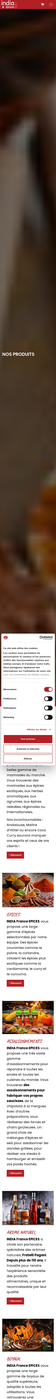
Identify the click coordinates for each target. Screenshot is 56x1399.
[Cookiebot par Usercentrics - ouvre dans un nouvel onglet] (40, 638)
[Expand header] (51, 4)
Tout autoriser (28, 739)
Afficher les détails (37, 729)
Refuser (28, 758)
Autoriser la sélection (28, 749)
